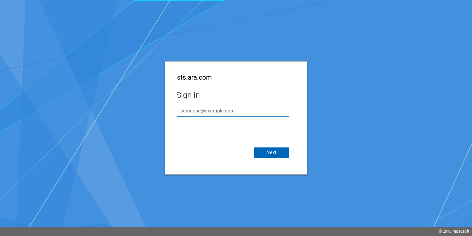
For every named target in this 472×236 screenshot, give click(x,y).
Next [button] (271, 152)
